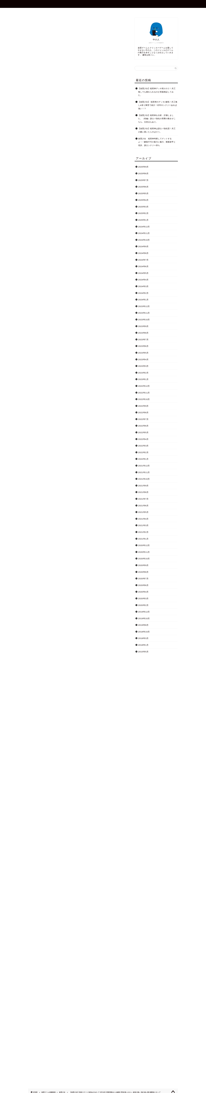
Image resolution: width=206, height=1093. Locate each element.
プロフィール (88, 11)
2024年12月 (144, 227)
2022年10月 (144, 399)
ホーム (72, 11)
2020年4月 (143, 592)
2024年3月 (143, 286)
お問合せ (105, 11)
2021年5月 (143, 512)
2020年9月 (143, 565)
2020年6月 (143, 585)
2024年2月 (143, 293)
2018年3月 (143, 638)
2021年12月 (144, 466)
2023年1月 (143, 379)
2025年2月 (143, 213)
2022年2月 (143, 452)
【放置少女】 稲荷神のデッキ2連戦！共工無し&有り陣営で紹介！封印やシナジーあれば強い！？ (157, 105)
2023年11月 (144, 313)
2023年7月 (143, 339)
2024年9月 (143, 246)
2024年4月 (143, 280)
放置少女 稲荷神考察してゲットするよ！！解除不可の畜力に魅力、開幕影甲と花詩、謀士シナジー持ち (157, 142)
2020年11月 (144, 552)
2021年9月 (143, 485)
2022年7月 (143, 419)
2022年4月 (143, 439)
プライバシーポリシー (126, 11)
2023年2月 (143, 373)
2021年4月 (143, 519)
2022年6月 (143, 426)
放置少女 (32, 21)
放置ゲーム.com (103, 4)
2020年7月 (143, 578)
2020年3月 (143, 598)
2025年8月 (143, 173)
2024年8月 (143, 253)
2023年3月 (143, 366)
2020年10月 (144, 558)
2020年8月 (143, 572)
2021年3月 (143, 525)
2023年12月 (144, 306)
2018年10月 (144, 632)
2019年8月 (143, 625)
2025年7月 (143, 180)
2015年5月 (143, 652)
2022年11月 (144, 393)
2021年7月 (143, 499)
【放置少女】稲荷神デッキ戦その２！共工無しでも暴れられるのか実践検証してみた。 (157, 92)
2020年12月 (144, 545)
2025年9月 (143, 167)
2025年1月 (143, 220)
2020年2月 (143, 605)
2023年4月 (143, 359)
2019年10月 (144, 618)
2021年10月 (144, 479)
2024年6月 (143, 266)
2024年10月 (144, 240)
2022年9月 (143, 406)
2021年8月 (143, 492)
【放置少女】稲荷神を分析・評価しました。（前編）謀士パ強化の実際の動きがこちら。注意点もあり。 (157, 118)
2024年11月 (144, 233)
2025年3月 (143, 207)
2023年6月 (143, 346)
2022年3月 (143, 446)
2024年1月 (143, 299)
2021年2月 (143, 532)
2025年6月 (143, 187)
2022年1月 (143, 459)
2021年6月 (143, 505)
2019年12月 (144, 612)
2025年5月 (143, 193)
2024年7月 (143, 260)
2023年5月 (143, 353)
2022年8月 (143, 412)
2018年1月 (143, 645)
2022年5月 (143, 432)
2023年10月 (144, 319)
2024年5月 (143, 273)
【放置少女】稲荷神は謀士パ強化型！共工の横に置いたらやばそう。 (157, 130)
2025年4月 (143, 200)
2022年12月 (144, 386)
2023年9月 (143, 326)
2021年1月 (143, 539)
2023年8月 (143, 333)
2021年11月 (144, 472)
